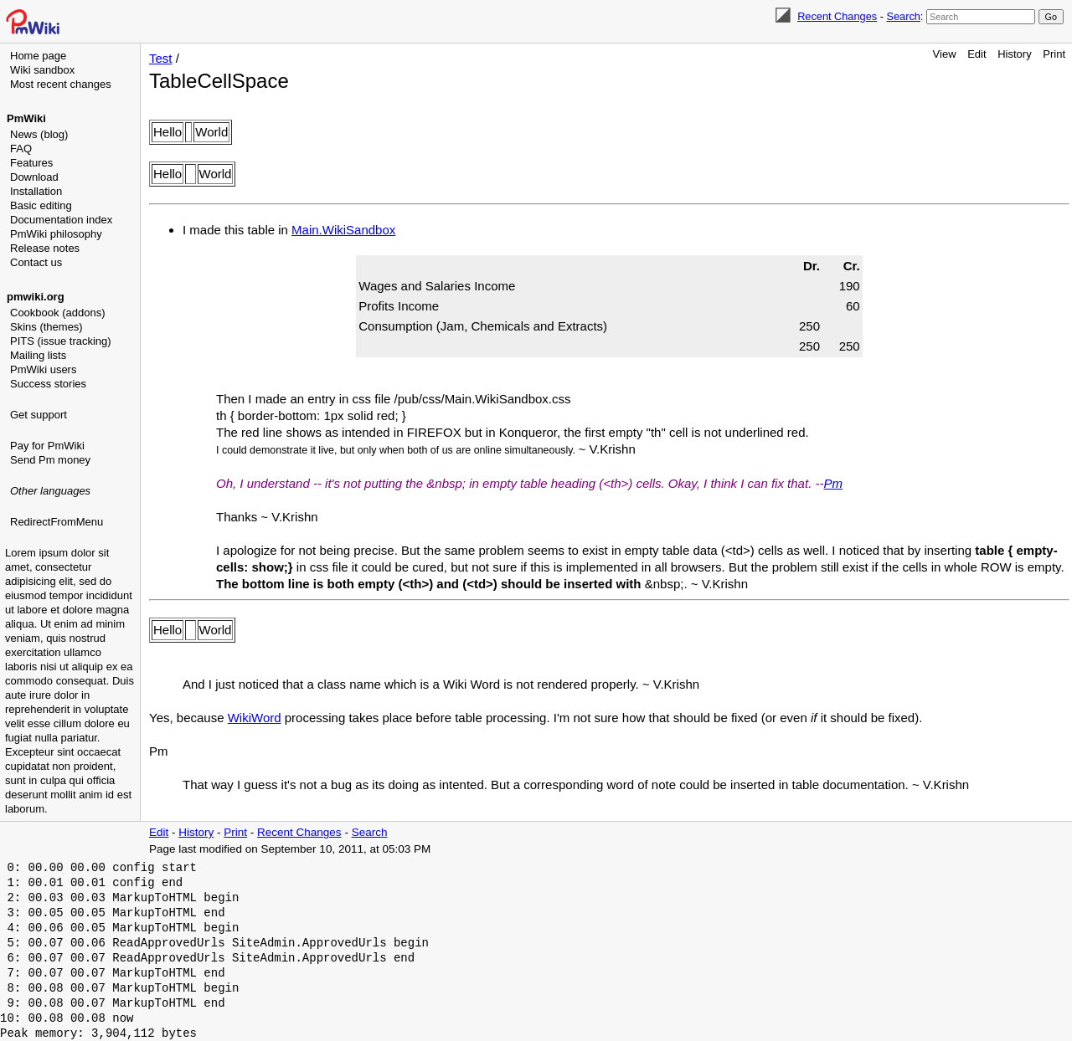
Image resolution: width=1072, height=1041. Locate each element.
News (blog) (39, 134)
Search (903, 16)
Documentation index (61, 219)
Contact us (36, 262)
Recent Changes (837, 16)
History (1014, 54)
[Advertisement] (72, 615)
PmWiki (26, 118)
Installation (36, 191)
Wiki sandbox (42, 70)
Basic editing (41, 205)
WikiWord (254, 717)
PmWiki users (43, 369)
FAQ (21, 148)
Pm (833, 483)
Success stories (48, 383)
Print (1054, 54)
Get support (38, 414)
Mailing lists (38, 355)
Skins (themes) (46, 327)
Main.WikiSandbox (343, 230)
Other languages (50, 491)
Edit (976, 54)
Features (31, 162)
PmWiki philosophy (56, 234)
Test (161, 58)
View (944, 54)
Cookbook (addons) (57, 312)
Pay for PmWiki (47, 445)
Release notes (45, 248)
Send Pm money (50, 460)
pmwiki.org (35, 296)
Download (34, 177)
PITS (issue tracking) (60, 341)
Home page (38, 55)
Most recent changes (60, 84)
